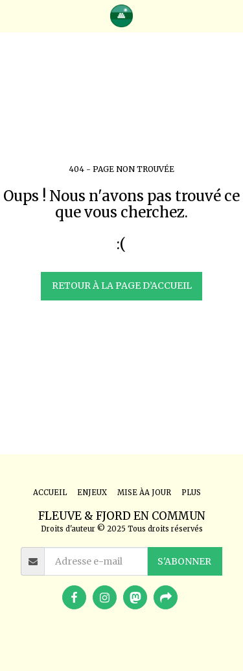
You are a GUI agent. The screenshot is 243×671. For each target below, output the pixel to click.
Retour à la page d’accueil (122, 285)
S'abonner (184, 561)
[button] (14, 15)
